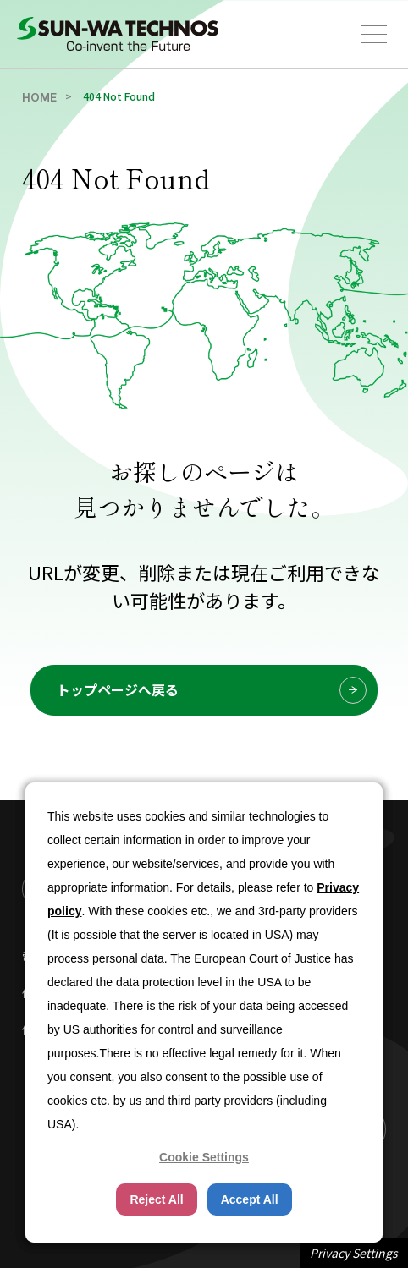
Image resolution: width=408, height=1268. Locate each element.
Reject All (156, 1199)
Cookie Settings (204, 1157)
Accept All (249, 1199)
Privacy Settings (354, 1252)
